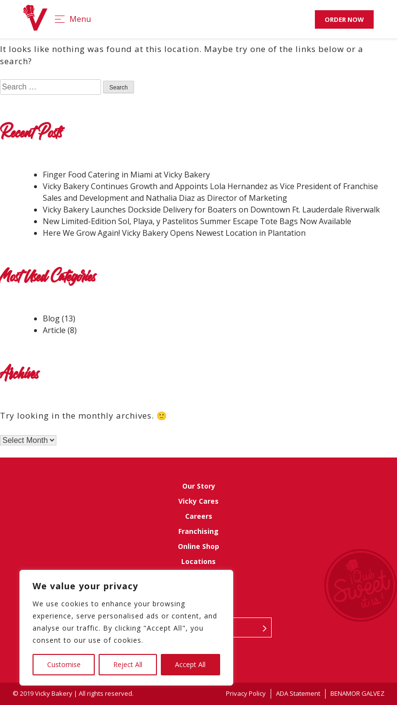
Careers (198, 516)
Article (54, 330)
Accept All (190, 664)
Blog (51, 318)
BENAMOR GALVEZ (357, 693)
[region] (126, 628)
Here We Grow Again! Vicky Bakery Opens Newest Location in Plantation (176, 233)
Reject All (127, 664)
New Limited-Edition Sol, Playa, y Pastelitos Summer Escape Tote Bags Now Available (197, 221)
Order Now (344, 19)
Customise (64, 664)
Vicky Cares (198, 501)
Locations (198, 561)
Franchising (198, 531)
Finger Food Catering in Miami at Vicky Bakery (126, 174)
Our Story (198, 486)
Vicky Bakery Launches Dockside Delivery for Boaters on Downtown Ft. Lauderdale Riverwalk (211, 209)
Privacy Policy (246, 693)
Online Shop (198, 546)
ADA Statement (298, 693)
